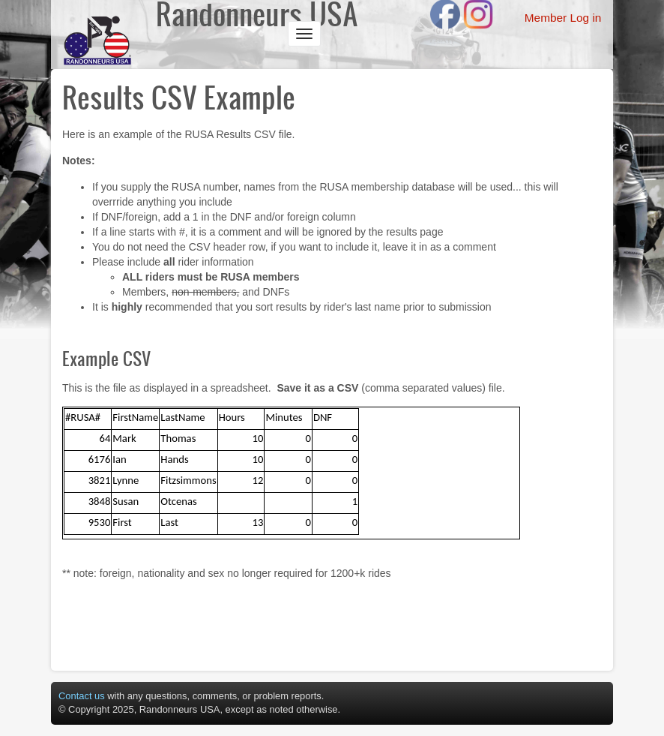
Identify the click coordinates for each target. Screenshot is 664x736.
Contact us (81, 695)
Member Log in (563, 17)
